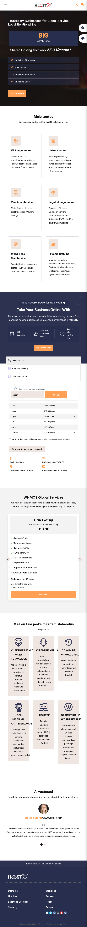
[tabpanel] (43, 558)
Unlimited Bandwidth (23, 74)
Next (80, 559)
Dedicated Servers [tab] (18, 376)
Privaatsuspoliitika (54, 924)
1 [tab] (41, 844)
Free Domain (19, 67)
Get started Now (17, 93)
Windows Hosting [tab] (18, 368)
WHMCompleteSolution (49, 863)
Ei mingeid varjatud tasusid (27, 449)
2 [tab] (45, 844)
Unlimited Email (20, 81)
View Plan (43, 594)
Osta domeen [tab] (16, 360)
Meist (65, 924)
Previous (8, 559)
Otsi (56, 394)
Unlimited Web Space (23, 60)
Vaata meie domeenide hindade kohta (26, 439)
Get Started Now (43, 348)
